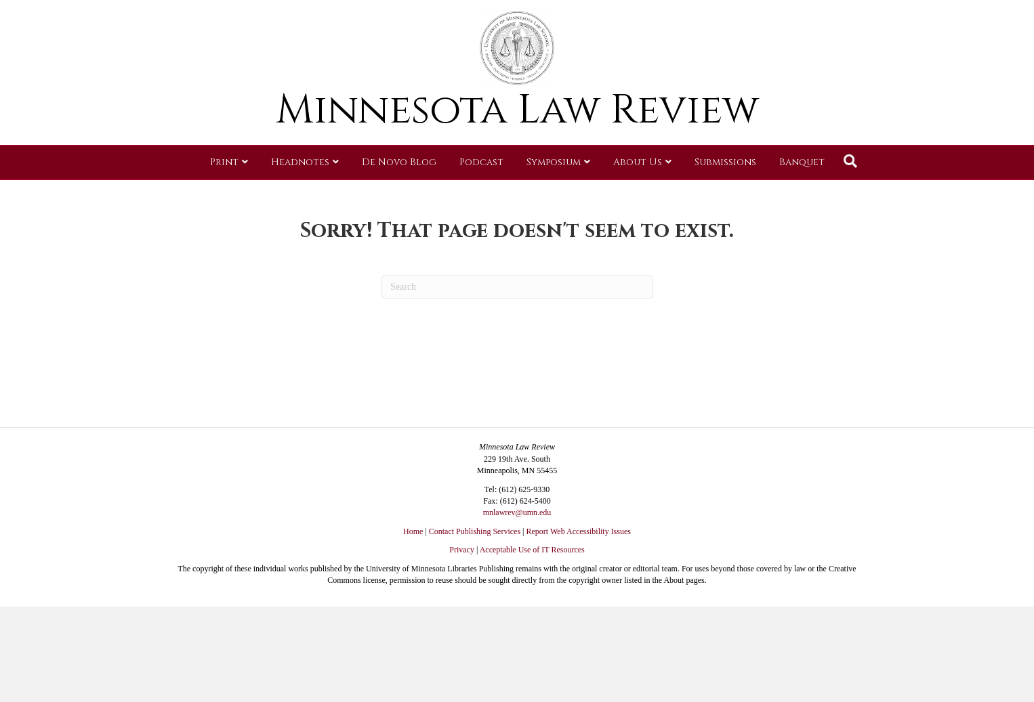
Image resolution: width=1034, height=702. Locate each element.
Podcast (481, 199)
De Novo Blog (399, 199)
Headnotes (300, 199)
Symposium (553, 199)
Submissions (725, 199)
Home (413, 531)
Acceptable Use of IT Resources (532, 549)
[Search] (850, 198)
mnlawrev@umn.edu (517, 512)
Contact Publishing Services (474, 531)
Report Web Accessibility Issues (578, 531)
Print (224, 199)
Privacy (461, 549)
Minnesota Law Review (517, 147)
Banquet (802, 199)
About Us (637, 199)
